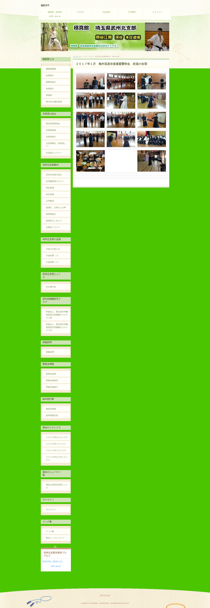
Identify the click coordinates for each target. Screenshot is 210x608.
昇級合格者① (52, 387)
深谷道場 (50, 188)
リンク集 (50, 531)
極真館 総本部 (55, 12)
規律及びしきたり (54, 220)
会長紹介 (50, 75)
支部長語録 (51, 130)
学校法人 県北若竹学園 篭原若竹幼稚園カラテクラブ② (58, 315)
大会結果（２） (53, 255)
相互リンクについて (55, 538)
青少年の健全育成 (54, 102)
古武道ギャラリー (54, 153)
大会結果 (106, 12)
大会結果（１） (53, 262)
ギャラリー (157, 12)
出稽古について (53, 227)
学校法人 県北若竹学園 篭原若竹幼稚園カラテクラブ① (58, 327)
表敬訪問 (50, 352)
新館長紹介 (51, 82)
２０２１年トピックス (56, 450)
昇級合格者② (52, 380)
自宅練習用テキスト (55, 181)
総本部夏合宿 (52, 415)
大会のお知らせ (53, 249)
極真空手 (45, 5)
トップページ (77, 56)
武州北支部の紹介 (54, 174)
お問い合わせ (55, 16)
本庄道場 (50, 194)
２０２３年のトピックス (57, 437)
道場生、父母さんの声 (56, 207)
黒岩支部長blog (53, 123)
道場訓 (49, 95)
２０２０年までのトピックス (57, 458)
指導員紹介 (51, 214)
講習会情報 (51, 409)
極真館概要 (51, 69)
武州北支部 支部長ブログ (52, 561)
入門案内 (132, 12)
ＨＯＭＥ (80, 12)
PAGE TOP (163, 584)
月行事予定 (51, 287)
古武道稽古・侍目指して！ (56, 144)
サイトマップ (105, 595)
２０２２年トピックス (56, 444)
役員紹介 (50, 88)
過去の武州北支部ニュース (57, 486)
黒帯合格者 (51, 374)
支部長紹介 (51, 137)
